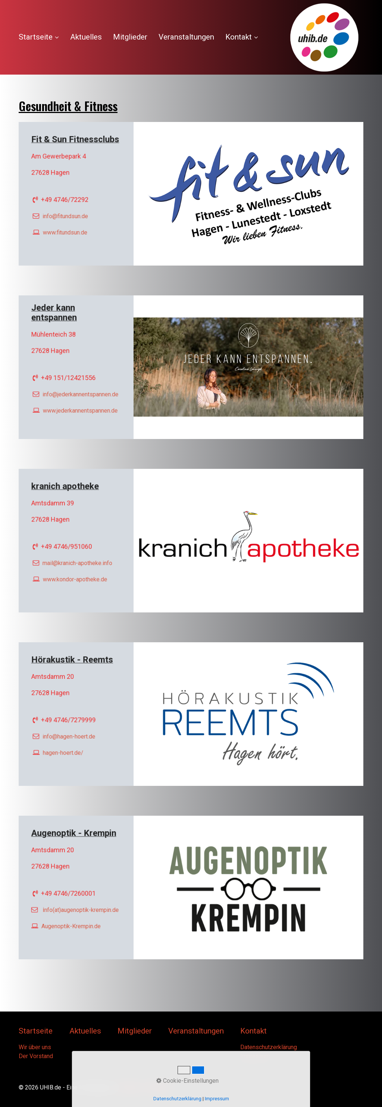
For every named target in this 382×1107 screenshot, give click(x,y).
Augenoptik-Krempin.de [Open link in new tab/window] (72, 919)
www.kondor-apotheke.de (75, 572)
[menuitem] (42, 37)
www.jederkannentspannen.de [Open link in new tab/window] (79, 403)
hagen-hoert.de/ (65, 746)
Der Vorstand (36, 1056)
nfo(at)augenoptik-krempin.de (81, 906)
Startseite (39, 36)
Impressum (255, 1056)
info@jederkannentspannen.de (79, 389)
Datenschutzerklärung (268, 1047)
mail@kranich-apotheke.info (77, 559)
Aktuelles (86, 36)
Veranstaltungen (186, 36)
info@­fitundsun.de (67, 212)
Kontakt (241, 36)
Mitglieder (130, 36)
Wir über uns (35, 1047)
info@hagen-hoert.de (70, 732)
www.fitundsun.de (66, 225)
